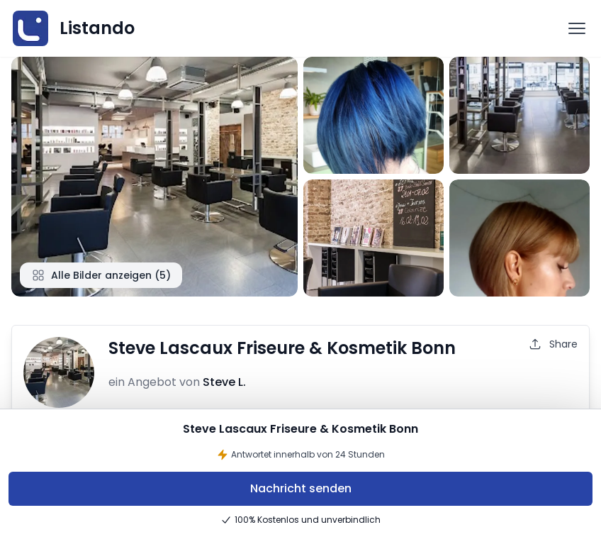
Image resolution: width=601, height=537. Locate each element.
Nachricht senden (301, 488)
